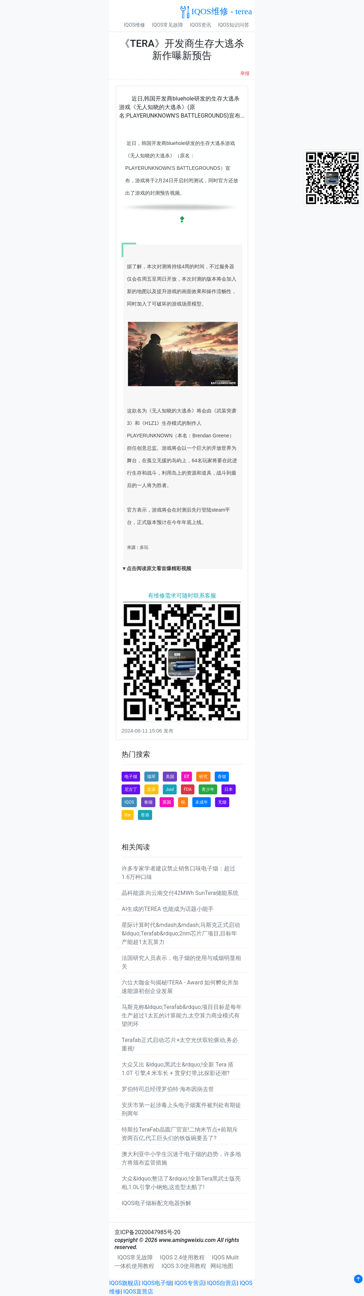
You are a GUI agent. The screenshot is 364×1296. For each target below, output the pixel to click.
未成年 (201, 802)
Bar (127, 814)
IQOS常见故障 (167, 25)
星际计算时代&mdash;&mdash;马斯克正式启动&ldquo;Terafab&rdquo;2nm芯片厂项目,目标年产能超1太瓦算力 (181, 933)
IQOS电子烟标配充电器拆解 (156, 1203)
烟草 (151, 776)
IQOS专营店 (189, 1283)
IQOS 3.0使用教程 (183, 1266)
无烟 (222, 802)
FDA (188, 789)
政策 (151, 789)
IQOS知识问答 (233, 25)
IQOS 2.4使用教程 (182, 1257)
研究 (203, 776)
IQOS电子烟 (157, 1283)
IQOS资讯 (200, 25)
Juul (170, 789)
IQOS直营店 (138, 1291)
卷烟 (148, 802)
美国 (170, 776)
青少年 (208, 789)
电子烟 (130, 776)
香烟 (222, 776)
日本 (228, 789)
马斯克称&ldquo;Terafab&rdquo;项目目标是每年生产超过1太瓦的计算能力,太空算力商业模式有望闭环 (182, 1015)
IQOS (129, 802)
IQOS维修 (134, 25)
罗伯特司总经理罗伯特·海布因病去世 (168, 1089)
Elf (186, 776)
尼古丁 (130, 789)
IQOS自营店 (222, 1283)
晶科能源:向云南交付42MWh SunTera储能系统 (180, 893)
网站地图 (221, 1266)
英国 (166, 802)
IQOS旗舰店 (124, 1283)
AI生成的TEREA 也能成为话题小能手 (168, 909)
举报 (245, 73)
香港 (145, 814)
